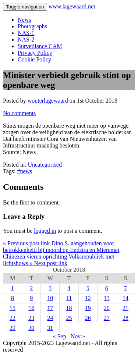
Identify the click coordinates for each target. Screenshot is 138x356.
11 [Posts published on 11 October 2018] (69, 298)
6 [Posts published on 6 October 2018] (106, 288)
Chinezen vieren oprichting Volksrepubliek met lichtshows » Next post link (58, 259)
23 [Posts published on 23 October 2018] (31, 318)
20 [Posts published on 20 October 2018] (107, 308)
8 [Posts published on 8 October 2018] (12, 298)
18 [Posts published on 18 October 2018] (69, 308)
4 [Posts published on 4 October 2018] (68, 288)
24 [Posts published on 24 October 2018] (50, 318)
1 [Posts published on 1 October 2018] (12, 288)
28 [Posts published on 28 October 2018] (125, 318)
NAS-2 (26, 39)
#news (24, 171)
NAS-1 (26, 33)
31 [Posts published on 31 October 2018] (50, 328)
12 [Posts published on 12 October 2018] (88, 298)
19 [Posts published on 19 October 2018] (88, 308)
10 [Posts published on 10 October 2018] (50, 298)
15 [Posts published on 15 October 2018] (12, 308)
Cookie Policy (34, 59)
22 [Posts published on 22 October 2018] (12, 318)
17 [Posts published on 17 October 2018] (50, 308)
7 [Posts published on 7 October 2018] (125, 288)
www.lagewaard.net (72, 6)
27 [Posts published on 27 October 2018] (107, 318)
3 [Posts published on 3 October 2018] (50, 288)
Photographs (32, 26)
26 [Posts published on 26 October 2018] (88, 318)
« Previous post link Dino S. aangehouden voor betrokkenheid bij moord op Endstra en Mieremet (61, 246)
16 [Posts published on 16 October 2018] (31, 308)
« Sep (59, 336)
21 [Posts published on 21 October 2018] (125, 308)
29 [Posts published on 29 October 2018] (12, 328)
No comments (19, 113)
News (24, 20)
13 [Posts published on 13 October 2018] (107, 298)
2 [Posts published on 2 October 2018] (31, 288)
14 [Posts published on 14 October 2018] (125, 298)
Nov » (78, 336)
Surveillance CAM (40, 46)
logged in (45, 231)
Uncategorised (45, 164)
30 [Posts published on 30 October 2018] (31, 328)
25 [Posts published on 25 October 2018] (69, 318)
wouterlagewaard (48, 100)
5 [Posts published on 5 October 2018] (87, 288)
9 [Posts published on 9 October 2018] (31, 298)
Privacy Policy (35, 53)
